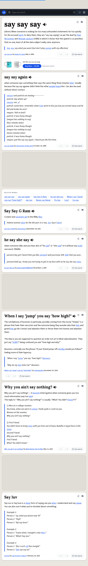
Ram (59, 222)
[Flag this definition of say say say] (82, 22)
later (72, 83)
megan (10, 95)
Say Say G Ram (40, 196)
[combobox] (42, 12)
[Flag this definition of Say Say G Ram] (82, 210)
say (12, 48)
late (30, 396)
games (49, 48)
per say (29, 200)
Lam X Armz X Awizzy (19, 556)
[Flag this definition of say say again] (82, 76)
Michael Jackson (25, 38)
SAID (67, 255)
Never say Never (43, 200)
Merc (43, 532)
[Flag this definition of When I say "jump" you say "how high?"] (82, 315)
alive (23, 222)
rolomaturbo (39, 370)
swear (78, 503)
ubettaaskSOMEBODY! (25, 268)
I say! (66, 200)
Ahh (17, 549)
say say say (8, 54)
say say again (9, 146)
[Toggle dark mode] (80, 12)
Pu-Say (57, 200)
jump (20, 358)
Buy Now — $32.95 (32, 66)
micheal (43, 255)
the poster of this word (24, 146)
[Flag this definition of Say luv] (82, 496)
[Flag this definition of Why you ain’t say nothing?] (82, 386)
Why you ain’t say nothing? (13, 449)
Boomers (46, 358)
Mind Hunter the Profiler (34, 449)
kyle (41, 105)
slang (27, 503)
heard (58, 86)
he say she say (56, 196)
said (47, 245)
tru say (76, 200)
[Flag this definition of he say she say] (82, 239)
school (34, 409)
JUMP (15, 342)
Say (8, 48)
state (9, 429)
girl (26, 216)
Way (40, 216)
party (21, 35)
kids (78, 325)
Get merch (77, 54)
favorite (36, 393)
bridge (62, 349)
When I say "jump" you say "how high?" (18, 370)
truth (80, 245)
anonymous (22, 229)
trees (30, 426)
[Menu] (84, 12)
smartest (20, 216)
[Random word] (74, 12)
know (70, 399)
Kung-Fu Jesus (20, 54)
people (52, 86)
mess (78, 261)
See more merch (48, 66)
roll (26, 546)
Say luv (6, 556)
